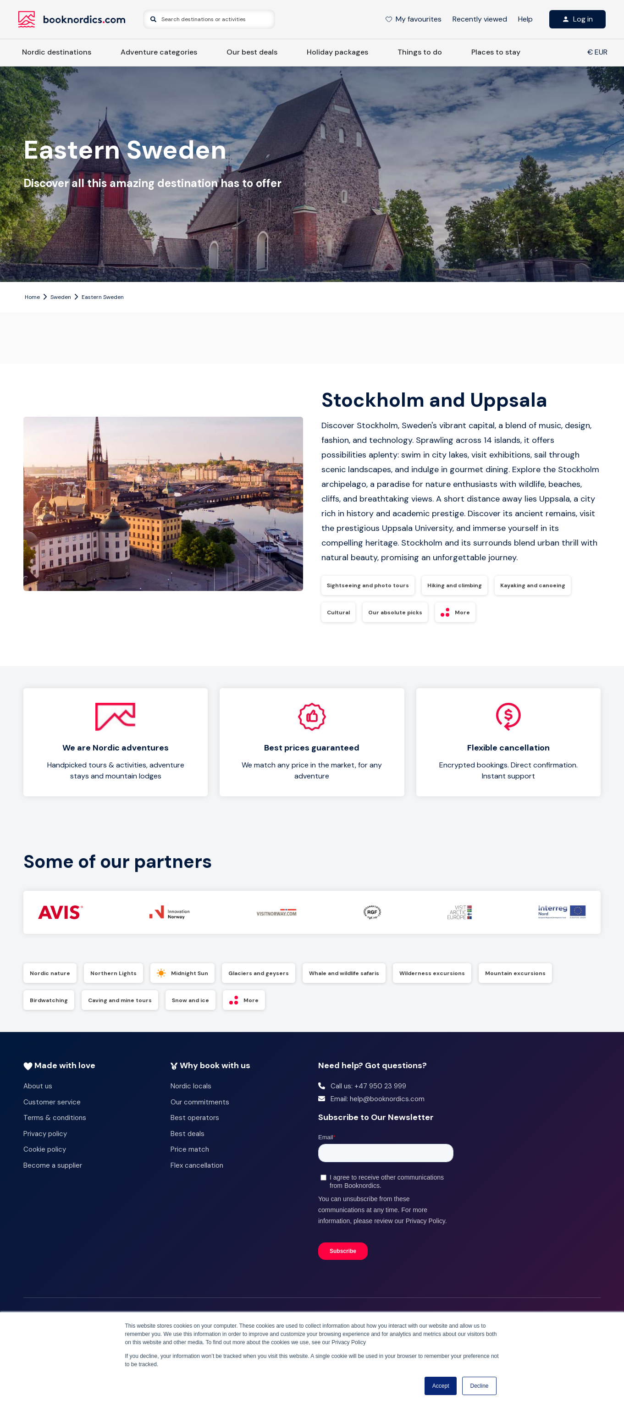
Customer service (52, 1105)
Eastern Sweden (103, 297)
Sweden (60, 297)
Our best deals (251, 52)
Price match (190, 1153)
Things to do (420, 52)
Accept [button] (440, 1386)
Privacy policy (45, 1137)
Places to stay (495, 52)
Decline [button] (479, 1386)
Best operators (195, 1121)
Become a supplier (52, 1169)
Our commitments (200, 1105)
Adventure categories (159, 52)
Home (32, 297)
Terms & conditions (54, 1121)
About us (37, 1090)
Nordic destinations (56, 52)
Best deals (187, 1137)
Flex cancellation (197, 1169)
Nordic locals (191, 1090)
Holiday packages (337, 52)
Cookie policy (44, 1153)
